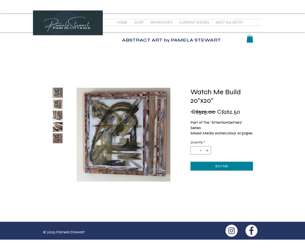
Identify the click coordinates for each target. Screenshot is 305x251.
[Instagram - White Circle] (232, 231)
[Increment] (207, 150)
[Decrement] (194, 150)
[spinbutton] (201, 150)
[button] (250, 39)
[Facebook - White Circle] (251, 231)
